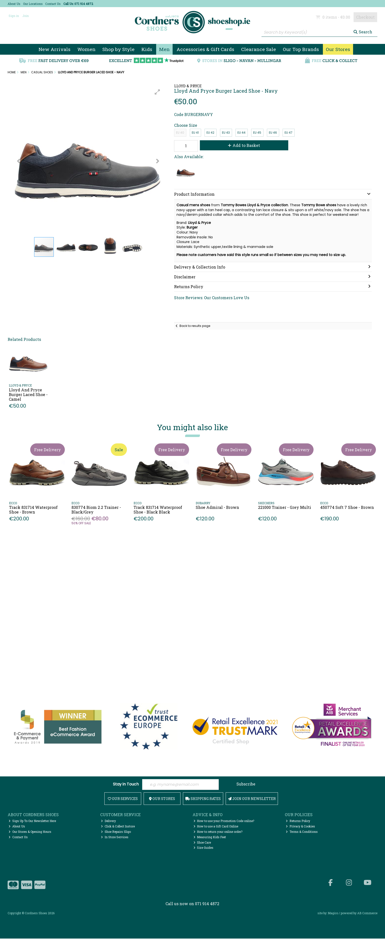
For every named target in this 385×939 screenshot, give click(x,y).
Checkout (365, 17)
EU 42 (210, 132)
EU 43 (226, 132)
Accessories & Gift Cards (205, 49)
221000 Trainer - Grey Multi (284, 507)
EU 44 (241, 132)
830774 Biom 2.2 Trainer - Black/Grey (96, 510)
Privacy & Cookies (300, 827)
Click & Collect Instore (118, 827)
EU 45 (257, 132)
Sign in (14, 16)
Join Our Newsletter (252, 799)
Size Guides (203, 848)
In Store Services (114, 837)
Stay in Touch (126, 784)
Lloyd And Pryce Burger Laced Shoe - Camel (28, 394)
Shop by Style (118, 49)
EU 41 (195, 132)
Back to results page (194, 326)
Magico (333, 914)
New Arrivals (54, 49)
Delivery (108, 821)
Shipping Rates (203, 799)
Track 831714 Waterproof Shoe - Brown (33, 510)
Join (25, 16)
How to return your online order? (218, 832)
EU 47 (288, 132)
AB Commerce (367, 914)
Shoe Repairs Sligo (116, 832)
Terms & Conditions (302, 832)
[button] (157, 92)
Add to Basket (242, 145)
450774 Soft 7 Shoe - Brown (347, 507)
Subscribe (245, 784)
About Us (14, 4)
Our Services (123, 799)
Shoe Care (202, 843)
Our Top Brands (301, 49)
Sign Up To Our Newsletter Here (32, 821)
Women (86, 49)
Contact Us (53, 4)
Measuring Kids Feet (209, 837)
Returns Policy (298, 821)
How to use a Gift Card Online (215, 827)
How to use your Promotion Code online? (223, 821)
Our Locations (33, 4)
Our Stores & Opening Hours (30, 832)
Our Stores (338, 49)
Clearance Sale (258, 49)
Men (164, 49)
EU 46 (273, 132)
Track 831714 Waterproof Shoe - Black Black (158, 510)
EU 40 (180, 132)
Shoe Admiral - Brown (217, 507)
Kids (146, 49)
